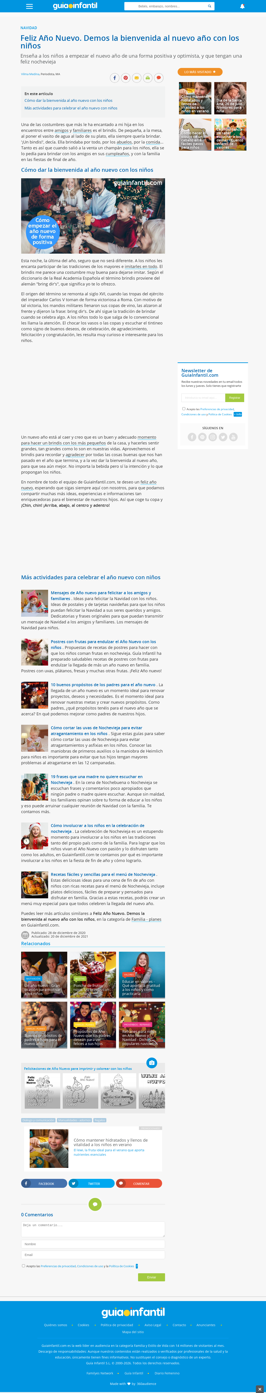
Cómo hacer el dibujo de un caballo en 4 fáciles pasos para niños (193, 140)
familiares (82, 130)
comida (153, 142)
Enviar (151, 1277)
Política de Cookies (121, 1266)
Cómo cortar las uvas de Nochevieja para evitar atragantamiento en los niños (96, 730)
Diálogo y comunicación (38, 1120)
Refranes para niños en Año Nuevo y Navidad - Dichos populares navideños (140, 1037)
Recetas (80, 978)
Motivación (33, 978)
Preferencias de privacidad (58, 1266)
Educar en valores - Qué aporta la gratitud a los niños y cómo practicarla (141, 987)
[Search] (210, 6)
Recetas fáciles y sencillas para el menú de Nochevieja (103, 874)
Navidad (28, 27)
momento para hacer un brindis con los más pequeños (88, 440)
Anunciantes (206, 1325)
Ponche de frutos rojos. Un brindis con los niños (91, 989)
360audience (146, 1384)
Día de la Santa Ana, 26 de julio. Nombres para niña (230, 105)
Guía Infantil (134, 1373)
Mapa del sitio (133, 1332)
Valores (129, 974)
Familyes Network (100, 1373)
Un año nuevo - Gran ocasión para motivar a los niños (43, 989)
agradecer (75, 454)
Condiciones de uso (90, 1266)
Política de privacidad (117, 1325)
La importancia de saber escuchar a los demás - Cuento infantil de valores (230, 138)
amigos (62, 130)
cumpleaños (117, 153)
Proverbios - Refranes (137, 1024)
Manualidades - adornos (74, 1120)
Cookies (84, 1325)
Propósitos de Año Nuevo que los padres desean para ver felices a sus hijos (92, 1037)
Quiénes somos (55, 1325)
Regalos (100, 1120)
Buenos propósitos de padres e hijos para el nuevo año (43, 1039)
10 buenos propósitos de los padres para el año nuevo (103, 684)
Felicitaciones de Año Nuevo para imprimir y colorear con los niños (78, 1068)
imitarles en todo (141, 266)
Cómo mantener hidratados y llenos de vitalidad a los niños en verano (195, 103)
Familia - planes (146, 919)
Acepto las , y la (80, 1266)
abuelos (124, 142)
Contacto (179, 1325)
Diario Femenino (167, 1373)
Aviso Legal (153, 1325)
